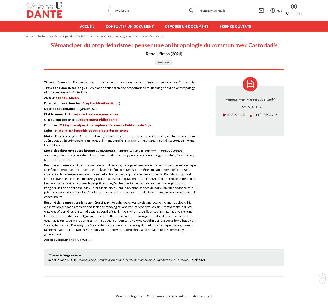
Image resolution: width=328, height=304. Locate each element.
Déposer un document (187, 26)
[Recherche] (149, 10)
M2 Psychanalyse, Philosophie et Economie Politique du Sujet (106, 125)
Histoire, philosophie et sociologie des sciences (91, 130)
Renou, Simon (68, 98)
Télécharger (265, 115)
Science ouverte (235, 26)
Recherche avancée (212, 10)
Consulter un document (130, 26)
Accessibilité (203, 296)
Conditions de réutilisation (168, 296)
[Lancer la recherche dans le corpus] (191, 10)
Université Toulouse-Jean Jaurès (93, 114)
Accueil (87, 26)
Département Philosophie (97, 120)
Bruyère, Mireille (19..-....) (101, 103)
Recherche (44, 36)
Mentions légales (128, 296)
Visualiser (236, 115)
